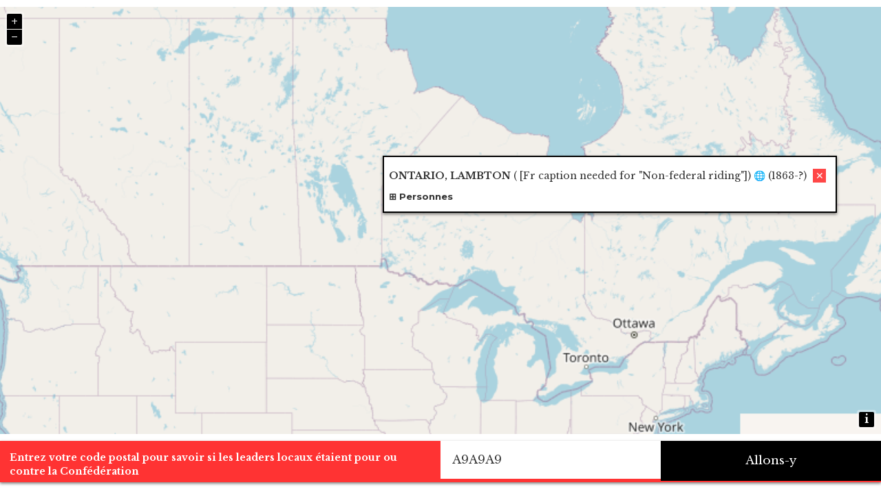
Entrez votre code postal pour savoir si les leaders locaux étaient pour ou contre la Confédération (203, 464)
